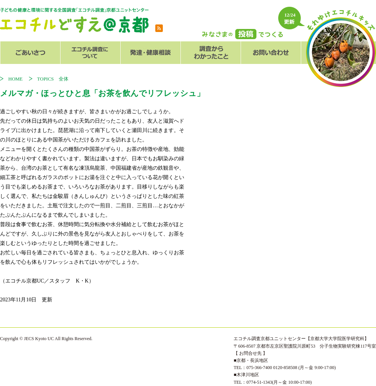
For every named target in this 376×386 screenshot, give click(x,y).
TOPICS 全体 (53, 79)
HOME (17, 79)
